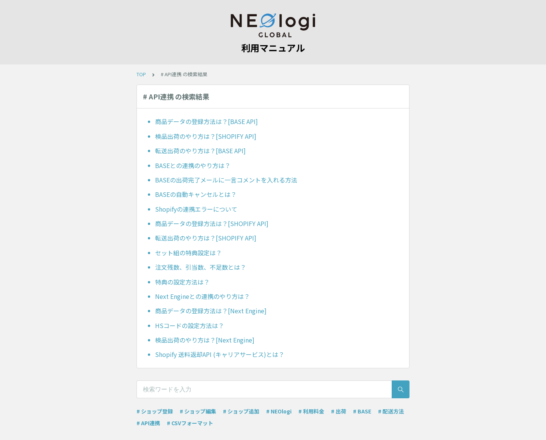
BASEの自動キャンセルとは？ (196, 194)
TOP (141, 74)
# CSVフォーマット (190, 423)
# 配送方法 (391, 411)
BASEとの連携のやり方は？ (193, 165)
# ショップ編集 (198, 411)
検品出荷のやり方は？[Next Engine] (204, 339)
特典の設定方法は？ (182, 281)
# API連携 (148, 423)
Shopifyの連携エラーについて (196, 209)
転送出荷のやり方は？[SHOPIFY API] (205, 237)
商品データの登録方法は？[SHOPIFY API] (211, 223)
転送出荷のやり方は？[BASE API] (200, 150)
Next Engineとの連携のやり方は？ (202, 296)
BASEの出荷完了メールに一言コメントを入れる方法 (226, 179)
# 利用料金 (311, 411)
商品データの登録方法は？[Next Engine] (211, 310)
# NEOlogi (279, 411)
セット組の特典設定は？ (188, 252)
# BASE (362, 411)
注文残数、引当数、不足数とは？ (200, 267)
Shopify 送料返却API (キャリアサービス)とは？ (219, 354)
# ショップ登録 (154, 411)
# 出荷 (338, 411)
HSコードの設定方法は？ (189, 325)
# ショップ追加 (241, 411)
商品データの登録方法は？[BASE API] (206, 121)
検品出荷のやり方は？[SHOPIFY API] (205, 136)
